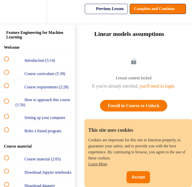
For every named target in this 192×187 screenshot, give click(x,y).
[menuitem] (37, 12)
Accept (138, 177)
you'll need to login (157, 86)
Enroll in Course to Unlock (134, 105)
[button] (9, 12)
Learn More (97, 164)
